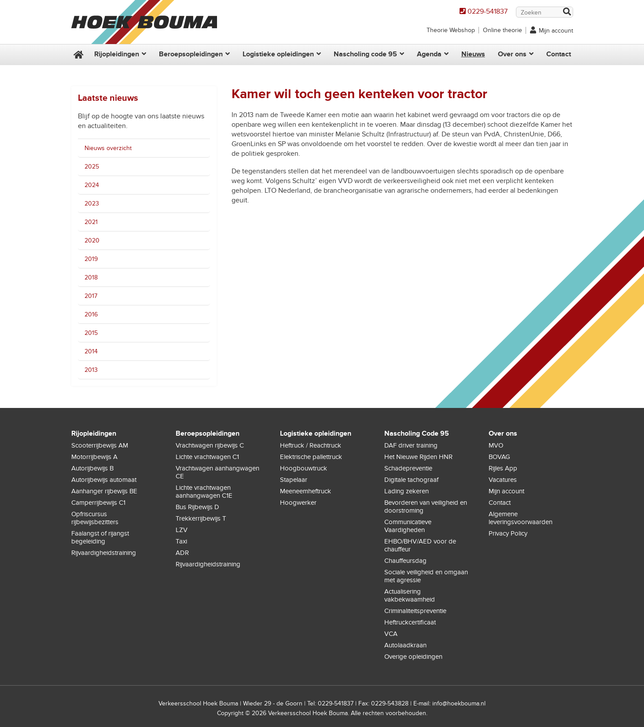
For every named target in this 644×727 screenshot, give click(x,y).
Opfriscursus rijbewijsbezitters (94, 518)
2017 (91, 296)
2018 (91, 277)
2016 (91, 314)
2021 (91, 222)
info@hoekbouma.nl (459, 703)
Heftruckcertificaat (410, 622)
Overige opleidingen (413, 657)
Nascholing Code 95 (416, 433)
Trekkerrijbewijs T (201, 518)
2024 (92, 185)
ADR (182, 553)
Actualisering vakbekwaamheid (409, 595)
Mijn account (556, 30)
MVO (496, 445)
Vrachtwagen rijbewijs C (210, 445)
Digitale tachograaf (411, 480)
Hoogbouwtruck (303, 468)
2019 (91, 259)
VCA (390, 634)
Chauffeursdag (405, 561)
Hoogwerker (298, 503)
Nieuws (473, 54)
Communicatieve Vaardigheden (407, 526)
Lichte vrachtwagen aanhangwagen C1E (204, 491)
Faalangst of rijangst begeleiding (100, 537)
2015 (91, 333)
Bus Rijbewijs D (197, 507)
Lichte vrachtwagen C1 (207, 457)
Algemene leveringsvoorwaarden (520, 518)
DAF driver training (411, 445)
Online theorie (502, 30)
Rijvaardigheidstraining (103, 553)
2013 (91, 370)
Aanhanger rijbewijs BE (104, 491)
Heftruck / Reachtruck (310, 445)
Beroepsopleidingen (191, 54)
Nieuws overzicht (108, 148)
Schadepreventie (408, 468)
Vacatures (503, 480)
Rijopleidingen (116, 54)
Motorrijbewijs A (94, 457)
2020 (92, 240)
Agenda (429, 54)
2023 (92, 203)
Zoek (566, 12)
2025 (92, 166)
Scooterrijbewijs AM (99, 445)
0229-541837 (487, 11)
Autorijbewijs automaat (103, 480)
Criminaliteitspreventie (415, 611)
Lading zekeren (406, 491)
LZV (182, 530)
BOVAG (499, 457)
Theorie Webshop (451, 30)
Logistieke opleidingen (278, 54)
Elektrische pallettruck (311, 457)
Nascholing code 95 (365, 54)
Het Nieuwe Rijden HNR (418, 457)
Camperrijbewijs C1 (98, 503)
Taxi (181, 541)
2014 (91, 351)
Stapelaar (293, 480)
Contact (558, 54)
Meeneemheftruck (305, 491)
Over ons (512, 54)
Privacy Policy (508, 533)
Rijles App (503, 468)
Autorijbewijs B (92, 468)
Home (77, 54)
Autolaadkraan (405, 645)
